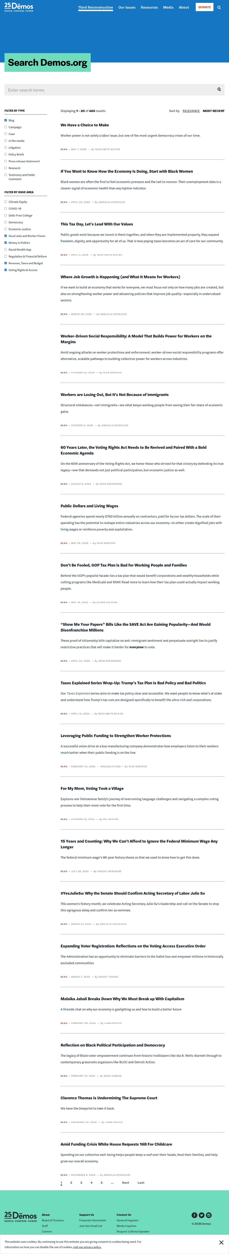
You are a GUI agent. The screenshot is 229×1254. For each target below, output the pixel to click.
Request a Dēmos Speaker (133, 1231)
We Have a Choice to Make (85, 125)
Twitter (201, 1215)
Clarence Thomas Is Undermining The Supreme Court (109, 1098)
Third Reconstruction (95, 7)
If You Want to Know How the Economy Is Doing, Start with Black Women (127, 171)
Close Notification (217, 1244)
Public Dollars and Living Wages (89, 506)
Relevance (191, 110)
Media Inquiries (126, 1226)
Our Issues (126, 7)
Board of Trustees (53, 1220)
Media (168, 7)
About (184, 7)
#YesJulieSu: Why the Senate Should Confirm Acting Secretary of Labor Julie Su (133, 893)
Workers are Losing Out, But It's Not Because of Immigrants (115, 394)
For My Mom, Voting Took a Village (92, 788)
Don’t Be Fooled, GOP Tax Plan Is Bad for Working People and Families (124, 565)
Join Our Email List (90, 1226)
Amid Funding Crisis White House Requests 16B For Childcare (116, 1144)
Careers (47, 1231)
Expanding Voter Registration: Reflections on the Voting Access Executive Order (133, 946)
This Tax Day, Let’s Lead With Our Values (97, 224)
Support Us (86, 1215)
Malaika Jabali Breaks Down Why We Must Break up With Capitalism (122, 998)
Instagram (209, 1215)
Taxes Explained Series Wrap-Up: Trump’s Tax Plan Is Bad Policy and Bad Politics (133, 683)
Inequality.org (110, 766)
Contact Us (124, 1215)
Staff (45, 1226)
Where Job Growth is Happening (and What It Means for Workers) (120, 276)
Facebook (194, 1215)
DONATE (204, 7)
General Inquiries (127, 1220)
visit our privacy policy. (87, 1247)
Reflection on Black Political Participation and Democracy (113, 1045)
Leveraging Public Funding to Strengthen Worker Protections (116, 735)
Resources (149, 7)
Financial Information (92, 1220)
